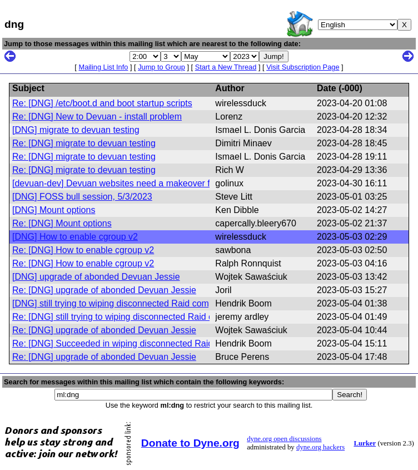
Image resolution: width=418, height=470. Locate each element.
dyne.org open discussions (284, 439)
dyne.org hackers (320, 447)
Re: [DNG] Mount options (62, 223)
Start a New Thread (226, 67)
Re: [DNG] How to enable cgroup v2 (83, 250)
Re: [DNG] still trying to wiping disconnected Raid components (134, 316)
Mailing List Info (103, 67)
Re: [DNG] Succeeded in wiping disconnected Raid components (138, 343)
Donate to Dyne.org (190, 443)
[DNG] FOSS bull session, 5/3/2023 (82, 196)
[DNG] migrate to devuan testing (76, 130)
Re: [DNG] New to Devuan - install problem (97, 116)
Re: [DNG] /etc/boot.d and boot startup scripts (102, 103)
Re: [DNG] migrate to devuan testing (84, 143)
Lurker (365, 443)
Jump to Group (161, 67)
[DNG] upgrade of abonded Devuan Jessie (96, 276)
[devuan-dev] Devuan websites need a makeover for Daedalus (135, 183)
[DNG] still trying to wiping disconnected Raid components (126, 303)
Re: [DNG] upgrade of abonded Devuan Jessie (104, 290)
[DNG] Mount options (53, 210)
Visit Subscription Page (302, 67)
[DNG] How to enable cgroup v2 (75, 236)
